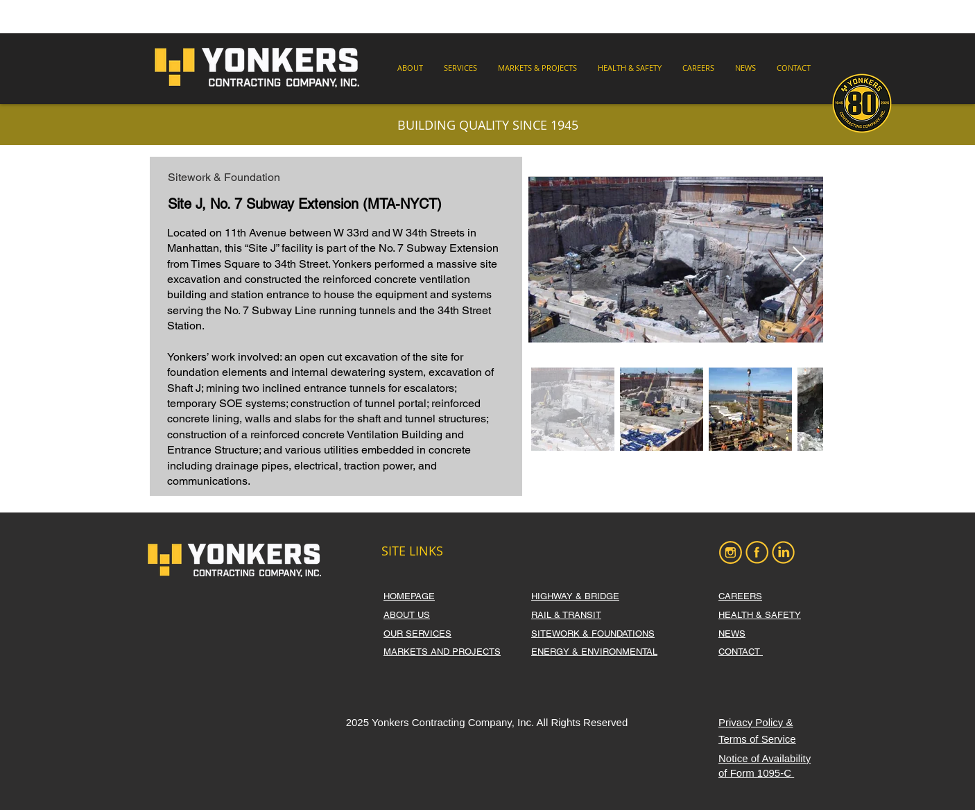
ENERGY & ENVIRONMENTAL (594, 651)
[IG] (730, 552)
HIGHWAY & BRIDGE (575, 596)
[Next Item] (799, 259)
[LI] (783, 552)
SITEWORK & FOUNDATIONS (593, 633)
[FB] (757, 552)
